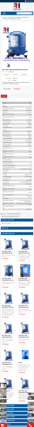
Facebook (6, 74)
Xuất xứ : (10, 80)
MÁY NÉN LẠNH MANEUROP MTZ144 (7, 279)
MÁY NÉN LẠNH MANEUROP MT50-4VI (10, 216)
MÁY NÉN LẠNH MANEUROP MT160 (7, 252)
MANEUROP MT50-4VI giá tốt (13, 213)
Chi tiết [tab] (4, 96)
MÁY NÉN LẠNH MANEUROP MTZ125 (24, 279)
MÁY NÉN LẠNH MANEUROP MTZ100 (7, 306)
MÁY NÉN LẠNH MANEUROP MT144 (24, 336)
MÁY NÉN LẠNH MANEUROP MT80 (7, 336)
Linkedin (24, 74)
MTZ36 (20, 362)
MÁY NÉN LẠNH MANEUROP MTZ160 (24, 252)
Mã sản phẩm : (8, 78)
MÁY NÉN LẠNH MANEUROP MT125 (7, 363)
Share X (15, 74)
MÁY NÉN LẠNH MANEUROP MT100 (24, 306)
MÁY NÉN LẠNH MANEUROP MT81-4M (24, 391)
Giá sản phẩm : (7, 88)
